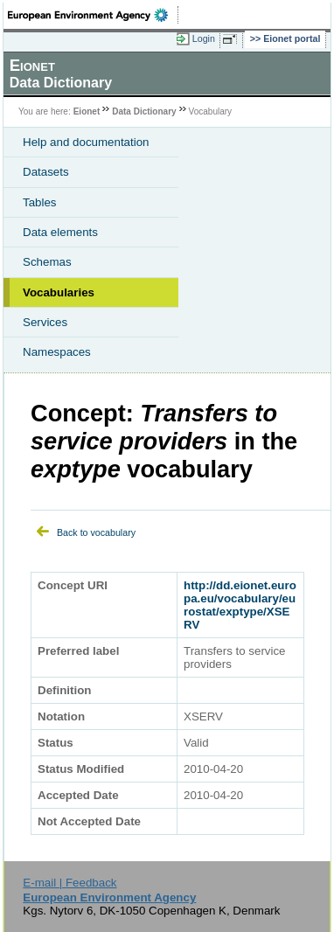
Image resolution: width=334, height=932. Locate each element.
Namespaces (57, 351)
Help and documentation (86, 142)
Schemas (47, 261)
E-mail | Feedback (69, 882)
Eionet (87, 111)
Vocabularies (58, 292)
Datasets (46, 171)
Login (203, 38)
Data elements (60, 232)
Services (45, 322)
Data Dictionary (144, 111)
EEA (93, 15)
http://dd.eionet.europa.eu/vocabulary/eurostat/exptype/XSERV (240, 605)
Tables (40, 202)
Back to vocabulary (96, 532)
